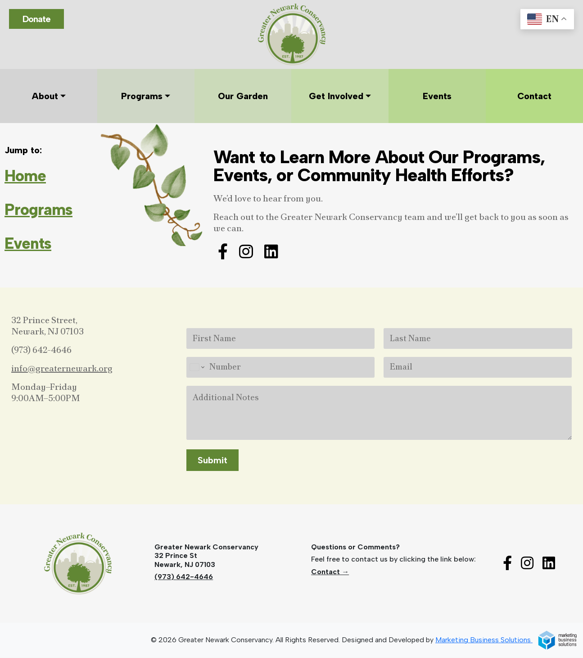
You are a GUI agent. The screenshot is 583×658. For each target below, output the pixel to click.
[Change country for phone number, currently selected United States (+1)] (196, 367)
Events (28, 243)
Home (25, 175)
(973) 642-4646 (41, 350)
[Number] (280, 367)
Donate (36, 19)
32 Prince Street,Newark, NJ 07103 (47, 325)
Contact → (330, 571)
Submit (212, 460)
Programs (38, 209)
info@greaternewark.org (62, 368)
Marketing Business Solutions (506, 640)
